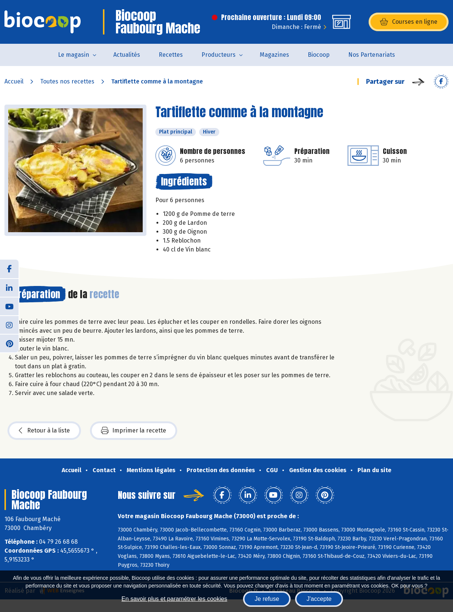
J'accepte (319, 599)
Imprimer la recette (133, 430)
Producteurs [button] (218, 54)
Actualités (126, 54)
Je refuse (267, 599)
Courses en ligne (408, 22)
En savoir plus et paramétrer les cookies (174, 599)
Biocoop (319, 54)
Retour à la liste (44, 430)
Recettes (171, 54)
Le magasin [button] (73, 54)
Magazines (274, 54)
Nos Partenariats (371, 54)
